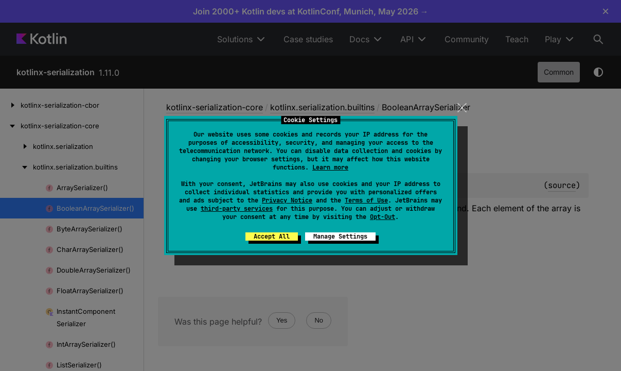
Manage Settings (340, 236)
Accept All (272, 236)
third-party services (237, 209)
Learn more (330, 167)
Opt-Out (382, 217)
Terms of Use (366, 200)
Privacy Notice (287, 200)
